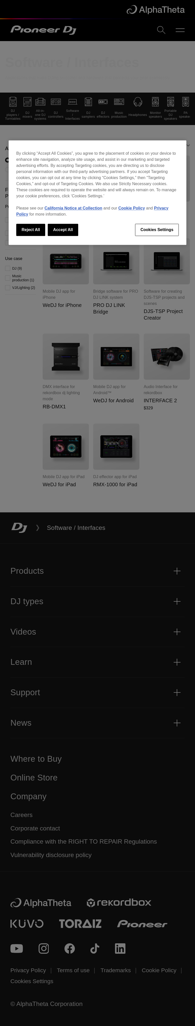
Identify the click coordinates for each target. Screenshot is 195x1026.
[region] (97, 192)
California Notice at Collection (73, 208)
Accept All (63, 230)
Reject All (31, 230)
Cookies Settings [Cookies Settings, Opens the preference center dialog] (156, 230)
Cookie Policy (131, 208)
